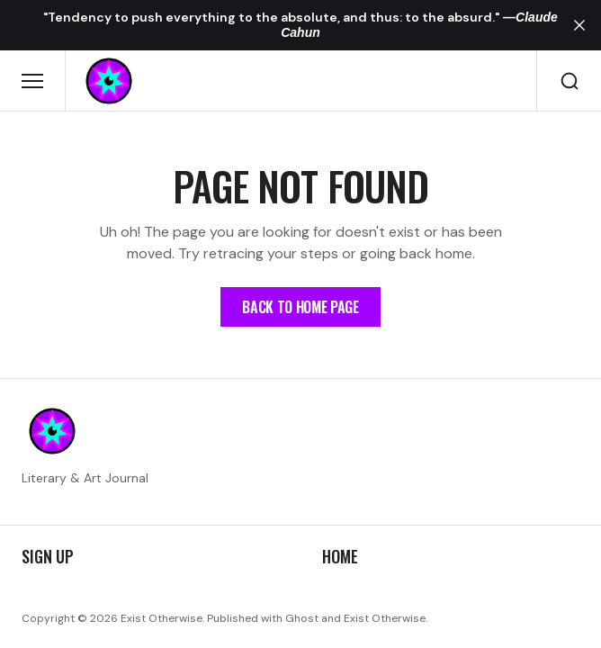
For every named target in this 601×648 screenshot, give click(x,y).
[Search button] (569, 81)
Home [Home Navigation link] (340, 557)
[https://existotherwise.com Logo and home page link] (108, 81)
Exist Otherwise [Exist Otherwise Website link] (385, 618)
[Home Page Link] (300, 307)
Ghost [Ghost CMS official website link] (301, 618)
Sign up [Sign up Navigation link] (48, 557)
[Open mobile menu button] (32, 81)
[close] (579, 25)
